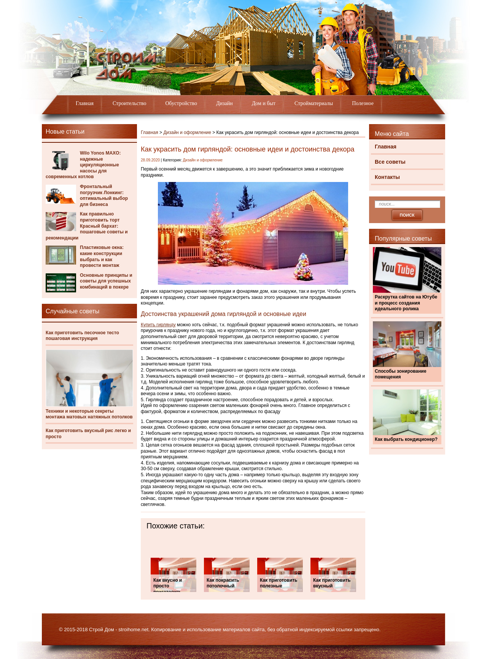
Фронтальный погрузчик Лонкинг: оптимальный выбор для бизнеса (104, 195)
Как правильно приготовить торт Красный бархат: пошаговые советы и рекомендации (87, 225)
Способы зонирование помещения (401, 374)
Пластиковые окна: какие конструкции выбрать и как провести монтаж (102, 256)
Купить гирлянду (158, 324)
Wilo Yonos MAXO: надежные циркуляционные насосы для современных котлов (83, 164)
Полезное (363, 103)
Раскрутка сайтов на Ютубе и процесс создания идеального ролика (406, 302)
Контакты (387, 177)
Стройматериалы (313, 103)
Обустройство (181, 103)
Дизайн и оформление (187, 132)
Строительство (129, 103)
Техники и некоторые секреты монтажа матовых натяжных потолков (89, 414)
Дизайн (224, 103)
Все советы (390, 162)
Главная (85, 103)
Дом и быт (263, 103)
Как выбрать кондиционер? (406, 439)
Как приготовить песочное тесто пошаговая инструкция (82, 335)
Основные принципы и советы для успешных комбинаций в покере (106, 281)
